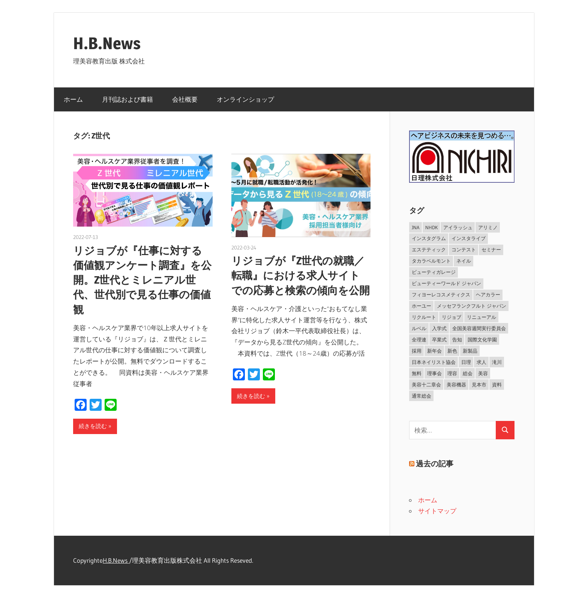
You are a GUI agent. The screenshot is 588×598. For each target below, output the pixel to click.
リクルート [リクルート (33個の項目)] (424, 317)
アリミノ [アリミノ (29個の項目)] (488, 227)
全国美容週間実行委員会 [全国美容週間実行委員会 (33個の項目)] (479, 328)
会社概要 (185, 99)
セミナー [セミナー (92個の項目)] (491, 249)
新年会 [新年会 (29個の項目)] (434, 351)
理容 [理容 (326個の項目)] (452, 373)
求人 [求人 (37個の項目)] (481, 362)
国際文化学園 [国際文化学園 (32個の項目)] (482, 340)
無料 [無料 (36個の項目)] (417, 373)
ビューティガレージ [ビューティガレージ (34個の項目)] (434, 272)
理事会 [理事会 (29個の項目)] (434, 373)
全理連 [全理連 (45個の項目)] (419, 340)
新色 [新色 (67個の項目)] (452, 351)
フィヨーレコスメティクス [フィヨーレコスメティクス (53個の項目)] (441, 294)
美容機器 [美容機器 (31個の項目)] (456, 385)
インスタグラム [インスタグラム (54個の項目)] (429, 238)
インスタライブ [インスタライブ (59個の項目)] (469, 238)
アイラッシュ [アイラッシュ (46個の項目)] (457, 227)
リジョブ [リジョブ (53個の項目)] (451, 317)
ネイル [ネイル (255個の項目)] (463, 261)
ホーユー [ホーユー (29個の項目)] (421, 306)
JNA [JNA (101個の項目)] (416, 227)
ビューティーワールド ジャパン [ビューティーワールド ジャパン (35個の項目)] (446, 283)
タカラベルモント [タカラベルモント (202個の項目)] (431, 261)
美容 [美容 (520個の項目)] (483, 373)
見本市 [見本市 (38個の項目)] (479, 385)
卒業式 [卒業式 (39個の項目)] (439, 340)
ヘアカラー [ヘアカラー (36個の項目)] (488, 294)
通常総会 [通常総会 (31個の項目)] (421, 396)
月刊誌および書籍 (127, 99)
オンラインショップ (245, 99)
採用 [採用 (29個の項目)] (417, 351)
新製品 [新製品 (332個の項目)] (470, 351)
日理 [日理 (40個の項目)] (466, 362)
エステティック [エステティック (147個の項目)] (429, 249)
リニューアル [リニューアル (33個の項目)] (481, 317)
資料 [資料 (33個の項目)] (497, 385)
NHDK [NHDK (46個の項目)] (431, 227)
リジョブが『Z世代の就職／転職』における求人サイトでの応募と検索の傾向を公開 (300, 275)
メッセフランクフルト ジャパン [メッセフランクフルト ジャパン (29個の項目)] (471, 306)
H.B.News (107, 43)
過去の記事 (434, 463)
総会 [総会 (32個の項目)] (467, 373)
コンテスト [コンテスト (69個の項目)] (464, 249)
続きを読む (93, 426)
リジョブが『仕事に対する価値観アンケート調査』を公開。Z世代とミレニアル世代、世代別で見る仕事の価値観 (142, 280)
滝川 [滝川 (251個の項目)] (497, 362)
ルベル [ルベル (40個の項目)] (419, 328)
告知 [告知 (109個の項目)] (457, 340)
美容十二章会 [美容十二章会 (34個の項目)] (426, 385)
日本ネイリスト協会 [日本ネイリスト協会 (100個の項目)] (434, 362)
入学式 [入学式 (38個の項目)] (439, 328)
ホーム (73, 99)
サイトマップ (437, 511)
